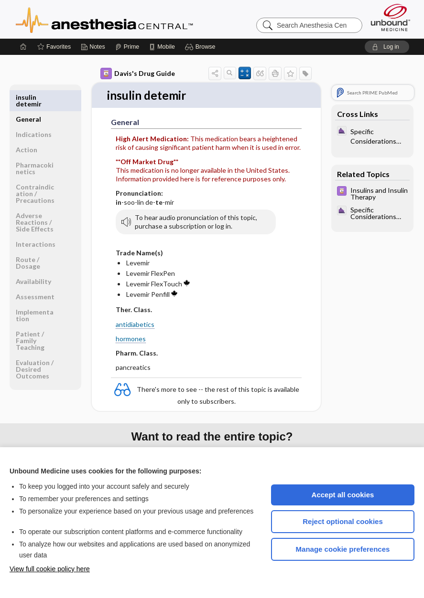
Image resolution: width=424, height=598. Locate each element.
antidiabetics (135, 325)
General (28, 97)
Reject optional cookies (343, 521)
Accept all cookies (343, 495)
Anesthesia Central (134, 19)
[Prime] (127, 47)
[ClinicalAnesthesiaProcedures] (372, 135)
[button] (201, 47)
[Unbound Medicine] (391, 17)
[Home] (23, 47)
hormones (131, 339)
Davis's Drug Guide (137, 73)
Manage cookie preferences (343, 549)
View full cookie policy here (50, 569)
